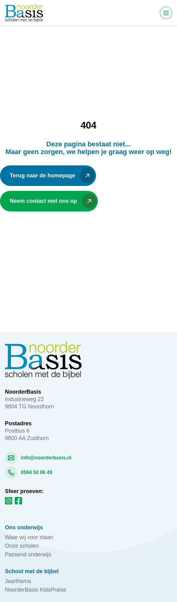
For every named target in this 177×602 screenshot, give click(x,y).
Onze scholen (22, 546)
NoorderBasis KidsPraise (35, 590)
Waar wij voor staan (29, 537)
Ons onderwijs (24, 527)
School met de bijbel (32, 571)
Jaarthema (18, 581)
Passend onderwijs (29, 554)
